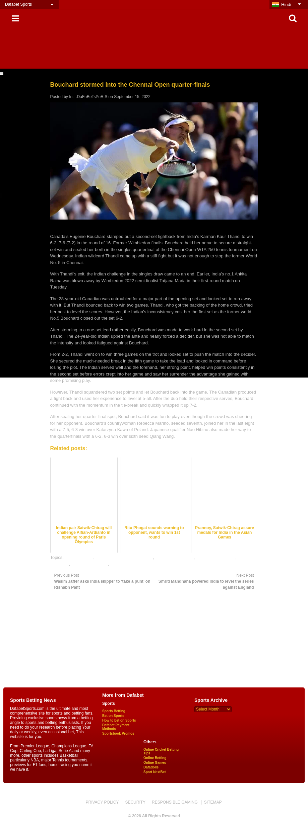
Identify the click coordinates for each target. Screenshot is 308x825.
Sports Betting (113, 711)
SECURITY (135, 802)
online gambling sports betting (124, 557)
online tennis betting (216, 557)
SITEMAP (213, 802)
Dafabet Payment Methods (115, 727)
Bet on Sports (113, 716)
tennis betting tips (127, 564)
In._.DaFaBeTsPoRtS (88, 96)
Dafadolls (151, 767)
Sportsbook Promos (118, 733)
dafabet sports (79, 557)
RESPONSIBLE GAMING (175, 802)
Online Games (154, 762)
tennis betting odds (89, 564)
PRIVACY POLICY (102, 802)
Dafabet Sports (18, 4)
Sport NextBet (154, 772)
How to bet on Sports (119, 720)
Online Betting (154, 758)
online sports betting (174, 557)
